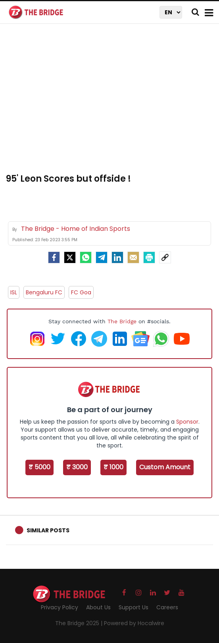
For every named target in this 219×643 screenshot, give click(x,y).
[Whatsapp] (86, 257)
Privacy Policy (59, 607)
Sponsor (187, 422)
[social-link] (165, 257)
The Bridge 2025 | (79, 623)
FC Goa (81, 292)
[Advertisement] (112, 103)
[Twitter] (70, 257)
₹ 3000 (77, 467)
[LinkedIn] (117, 257)
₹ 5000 (39, 467)
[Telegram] (102, 257)
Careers (167, 607)
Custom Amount (164, 467)
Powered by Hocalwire (134, 623)
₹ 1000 (113, 467)
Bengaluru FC (44, 292)
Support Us (133, 607)
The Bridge (122, 321)
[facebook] (54, 257)
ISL (13, 292)
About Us (98, 607)
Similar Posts (48, 530)
